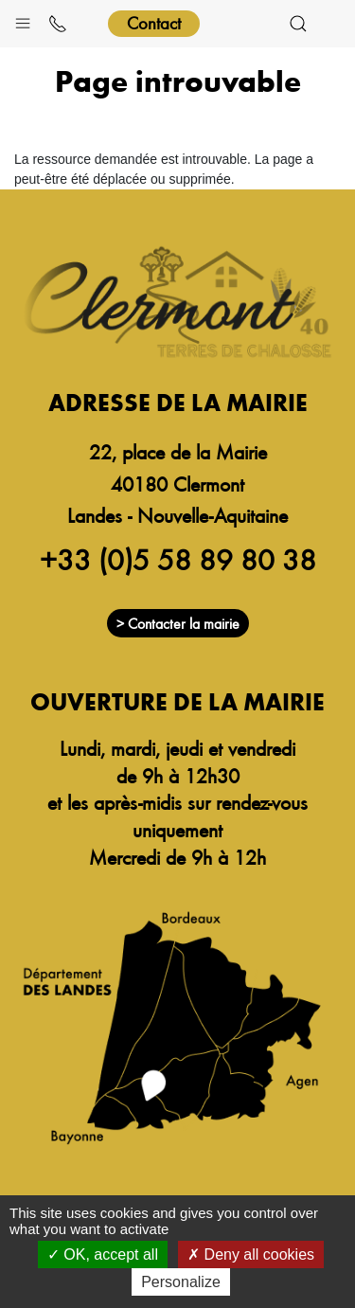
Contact (154, 22)
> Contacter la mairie (178, 623)
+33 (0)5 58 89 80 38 (178, 559)
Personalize (181, 1282)
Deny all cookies (250, 1254)
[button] (22, 19)
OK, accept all (102, 1254)
